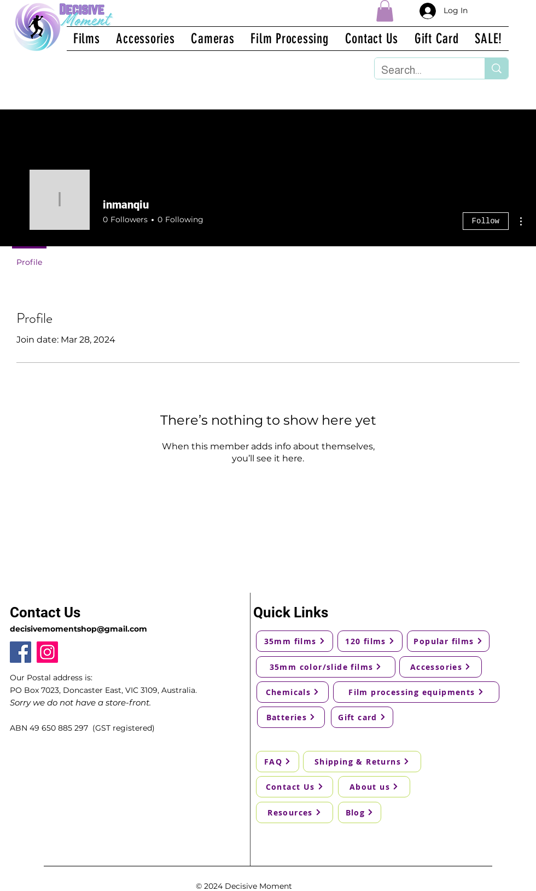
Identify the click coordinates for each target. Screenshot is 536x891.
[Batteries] (291, 717)
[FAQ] (277, 761)
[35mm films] (294, 641)
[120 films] (370, 641)
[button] (385, 10)
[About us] (374, 786)
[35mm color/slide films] (325, 667)
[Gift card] (362, 717)
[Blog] (359, 812)
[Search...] (421, 70)
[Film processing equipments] (416, 692)
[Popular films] (448, 641)
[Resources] (294, 812)
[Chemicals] (293, 692)
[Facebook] (20, 652)
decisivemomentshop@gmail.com (78, 629)
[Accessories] (440, 667)
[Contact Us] (294, 786)
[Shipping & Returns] (362, 761)
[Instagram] (47, 652)
